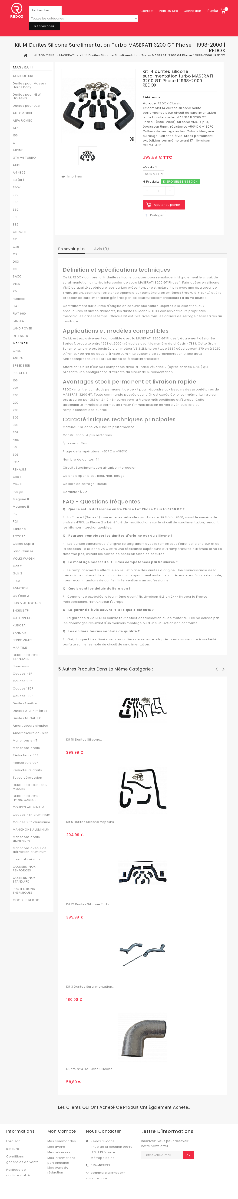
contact (146, 11)
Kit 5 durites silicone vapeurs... (91, 822)
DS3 (16, 262)
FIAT (16, 306)
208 (16, 410)
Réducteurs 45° (25, 755)
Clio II (17, 484)
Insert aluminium (26, 859)
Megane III (21, 507)
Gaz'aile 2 (21, 596)
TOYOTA (19, 536)
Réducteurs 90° (25, 763)
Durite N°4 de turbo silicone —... (92, 1069)
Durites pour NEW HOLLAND (27, 96)
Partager (154, 215)
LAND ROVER (22, 328)
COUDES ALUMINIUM (28, 807)
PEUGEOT (20, 373)
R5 (15, 514)
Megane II (21, 499)
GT (15, 143)
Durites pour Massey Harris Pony (29, 85)
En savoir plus (71, 248)
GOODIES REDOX (26, 900)
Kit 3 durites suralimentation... (90, 986)
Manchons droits (26, 748)
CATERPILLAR (23, 618)
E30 (16, 195)
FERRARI (19, 299)
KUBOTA (19, 625)
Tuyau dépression (27, 778)
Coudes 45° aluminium (31, 815)
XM (15, 291)
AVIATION (20, 588)
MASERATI (20, 343)
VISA (16, 284)
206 (16, 395)
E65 (16, 217)
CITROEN (19, 232)
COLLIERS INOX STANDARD (24, 879)
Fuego (18, 492)
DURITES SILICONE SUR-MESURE (31, 787)
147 (15, 128)
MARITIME (20, 648)
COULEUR (150, 167)
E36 (16, 202)
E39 (16, 210)
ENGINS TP (21, 610)
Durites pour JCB (26, 106)
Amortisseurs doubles (31, 733)
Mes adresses (58, 1152)
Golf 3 (17, 573)
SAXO (17, 276)
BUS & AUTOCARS (27, 603)
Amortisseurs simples (30, 726)
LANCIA (18, 321)
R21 (15, 521)
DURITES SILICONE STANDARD (27, 657)
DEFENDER (20, 336)
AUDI (16, 165)
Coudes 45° (23, 674)
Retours (12, 1149)
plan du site (168, 11)
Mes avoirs (56, 1146)
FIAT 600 (19, 314)
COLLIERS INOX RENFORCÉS (24, 868)
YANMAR (19, 633)
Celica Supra (23, 544)
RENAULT (19, 469)
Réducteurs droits (27, 770)
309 (16, 432)
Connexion (192, 11)
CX (15, 254)
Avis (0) (101, 248)
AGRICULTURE (23, 76)
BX (15, 239)
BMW (17, 187)
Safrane (19, 529)
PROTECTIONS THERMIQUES (24, 891)
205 (16, 388)
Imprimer (75, 176)
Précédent (216, 668)
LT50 (16, 581)
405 (16, 440)
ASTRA (18, 358)
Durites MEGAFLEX (27, 718)
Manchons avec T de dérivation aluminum (30, 850)
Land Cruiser (23, 551)
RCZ (16, 462)
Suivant (223, 668)
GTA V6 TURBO (24, 158)
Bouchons (21, 666)
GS (15, 269)
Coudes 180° (23, 696)
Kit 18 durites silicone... (84, 739)
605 (16, 455)
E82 (16, 224)
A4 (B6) (19, 172)
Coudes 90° (22, 681)
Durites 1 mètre (25, 703)
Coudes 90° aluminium (31, 822)
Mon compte (61, 1131)
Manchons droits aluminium (26, 839)
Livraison (13, 1141)
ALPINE (18, 150)
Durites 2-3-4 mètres (30, 711)
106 (15, 380)
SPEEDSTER (21, 365)
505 (16, 447)
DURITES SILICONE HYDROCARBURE (27, 798)
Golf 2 (17, 566)
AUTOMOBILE (23, 113)
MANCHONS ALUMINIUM (31, 830)
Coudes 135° (23, 688)
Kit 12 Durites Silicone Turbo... (89, 904)
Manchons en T (25, 740)
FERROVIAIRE (23, 640)
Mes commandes (61, 1141)
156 (15, 135)
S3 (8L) (18, 180)
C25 (16, 247)
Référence (152, 97)
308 (16, 425)
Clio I (17, 477)
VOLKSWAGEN (24, 559)
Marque (149, 103)
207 (16, 403)
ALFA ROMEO (23, 120)
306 (16, 417)
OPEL (16, 351)
